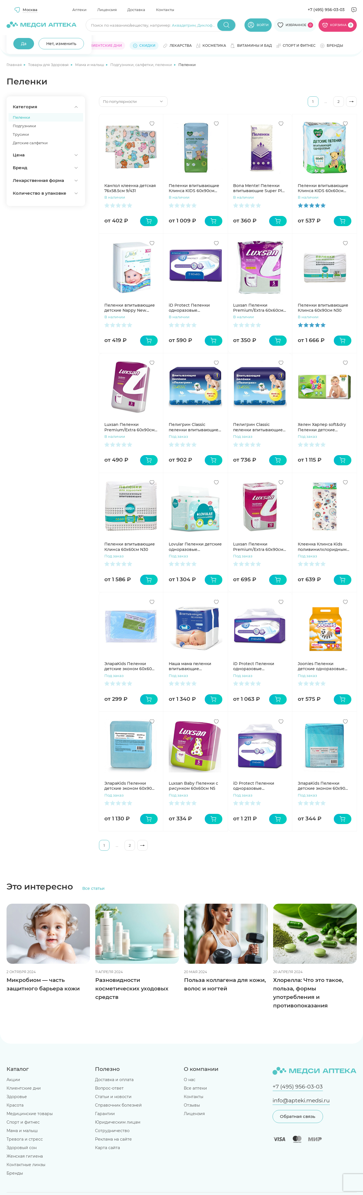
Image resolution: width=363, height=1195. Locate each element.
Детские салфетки (30, 143)
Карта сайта (107, 1147)
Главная (15, 64)
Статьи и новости (113, 1096)
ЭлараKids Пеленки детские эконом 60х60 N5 (128, 666)
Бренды (15, 1173)
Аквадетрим (184, 25)
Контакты (165, 9)
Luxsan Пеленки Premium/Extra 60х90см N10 (258, 547)
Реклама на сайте (113, 1139)
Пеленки (21, 117)
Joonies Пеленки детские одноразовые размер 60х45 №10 (321, 666)
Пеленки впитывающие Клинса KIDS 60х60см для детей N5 (323, 188)
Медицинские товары (30, 1113)
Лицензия (107, 9)
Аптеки (79, 9)
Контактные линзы (26, 1164)
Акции (13, 1079)
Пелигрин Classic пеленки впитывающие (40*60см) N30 (258, 427)
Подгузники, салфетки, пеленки (141, 64)
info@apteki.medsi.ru (301, 1100)
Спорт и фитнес (23, 1122)
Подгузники (24, 126)
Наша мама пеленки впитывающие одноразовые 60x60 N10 (194, 666)
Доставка (136, 9)
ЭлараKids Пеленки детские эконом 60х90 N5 (321, 786)
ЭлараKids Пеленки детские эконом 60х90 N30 (128, 786)
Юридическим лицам (117, 1122)
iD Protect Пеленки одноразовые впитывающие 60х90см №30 (257, 786)
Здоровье (17, 1096)
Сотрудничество (112, 1130)
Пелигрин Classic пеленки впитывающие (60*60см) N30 (193, 427)
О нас (189, 1079)
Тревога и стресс (25, 1139)
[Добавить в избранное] (152, 123)
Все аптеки (195, 1088)
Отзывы (192, 1105)
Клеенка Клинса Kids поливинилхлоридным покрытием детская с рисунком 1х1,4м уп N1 (322, 547)
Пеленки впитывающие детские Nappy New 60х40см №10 (129, 308)
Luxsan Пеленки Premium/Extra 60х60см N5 (258, 308)
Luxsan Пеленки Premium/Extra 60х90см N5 (129, 427)
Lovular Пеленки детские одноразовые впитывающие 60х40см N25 (195, 547)
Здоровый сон (22, 1147)
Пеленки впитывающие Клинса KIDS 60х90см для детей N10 (194, 188)
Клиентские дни (24, 1088)
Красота (15, 1105)
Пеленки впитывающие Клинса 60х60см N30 (129, 547)
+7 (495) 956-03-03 (326, 9)
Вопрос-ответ (109, 1088)
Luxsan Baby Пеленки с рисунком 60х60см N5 (193, 786)
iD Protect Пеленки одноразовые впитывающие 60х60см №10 (193, 308)
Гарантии (105, 1113)
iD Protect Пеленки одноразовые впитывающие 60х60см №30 (257, 666)
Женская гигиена (25, 1156)
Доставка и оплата (114, 1079)
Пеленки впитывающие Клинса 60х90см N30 (323, 308)
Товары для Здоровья (48, 64)
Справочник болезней (118, 1105)
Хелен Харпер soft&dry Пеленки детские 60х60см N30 (322, 427)
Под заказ (178, 436)
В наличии (114, 197)
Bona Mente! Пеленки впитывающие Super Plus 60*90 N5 (259, 188)
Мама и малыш (90, 64)
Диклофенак (209, 25)
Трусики (21, 134)
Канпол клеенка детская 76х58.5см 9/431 (130, 188)
